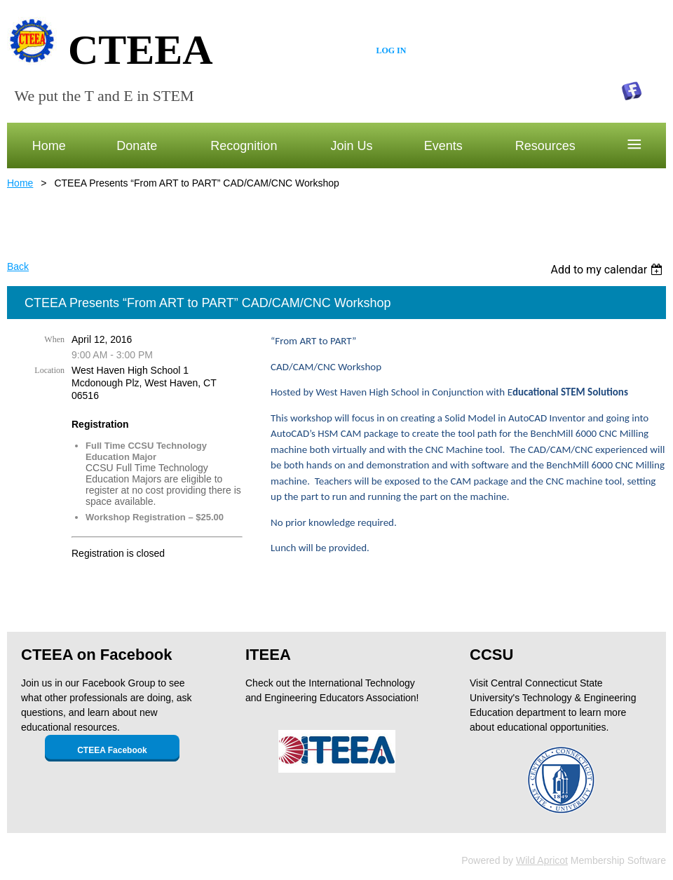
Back (18, 266)
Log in (391, 50)
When (54, 339)
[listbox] (608, 269)
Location (49, 370)
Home (20, 183)
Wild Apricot (542, 860)
